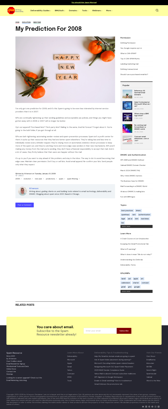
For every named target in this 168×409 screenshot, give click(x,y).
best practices (127, 210)
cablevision (125, 283)
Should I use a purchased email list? (134, 74)
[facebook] (152, 406)
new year (37, 22)
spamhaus (125, 214)
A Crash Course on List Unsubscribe (134, 239)
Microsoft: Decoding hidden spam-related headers (114, 363)
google (137, 287)
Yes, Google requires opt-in (131, 48)
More (108, 10)
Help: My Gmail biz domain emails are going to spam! (114, 356)
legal (123, 219)
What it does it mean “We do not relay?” (136, 254)
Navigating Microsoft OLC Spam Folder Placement (113, 367)
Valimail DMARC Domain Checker (133, 165)
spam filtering (73, 179)
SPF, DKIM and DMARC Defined (132, 160)
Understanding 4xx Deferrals (131, 260)
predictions (51, 179)
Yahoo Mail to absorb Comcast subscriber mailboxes (115, 374)
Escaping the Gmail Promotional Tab (134, 244)
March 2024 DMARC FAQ (130, 170)
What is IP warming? (128, 249)
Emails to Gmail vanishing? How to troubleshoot (113, 381)
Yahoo (69, 370)
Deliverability (72, 356)
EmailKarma (150, 360)
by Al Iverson (11, 358)
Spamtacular (151, 374)
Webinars (96, 10)
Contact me (11, 371)
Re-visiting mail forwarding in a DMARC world (140, 127)
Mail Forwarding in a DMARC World (133, 186)
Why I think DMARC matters (131, 176)
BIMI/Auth (59, 10)
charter (136, 283)
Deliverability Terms (128, 265)
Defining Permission (128, 43)
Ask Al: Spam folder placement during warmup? (112, 360)
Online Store (11, 369)
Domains (73, 10)
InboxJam (150, 363)
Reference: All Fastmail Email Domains (139, 93)
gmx (129, 287)
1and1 (123, 279)
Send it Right (151, 370)
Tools (84, 10)
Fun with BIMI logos (127, 197)
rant (134, 214)
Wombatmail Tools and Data (17, 366)
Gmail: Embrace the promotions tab (108, 384)
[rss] (158, 406)
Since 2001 (10, 356)
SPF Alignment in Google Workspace (108, 377)
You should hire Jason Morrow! (84, 2)
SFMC (69, 377)
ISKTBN (149, 367)
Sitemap (9, 374)
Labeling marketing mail (129, 64)
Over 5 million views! (14, 361)
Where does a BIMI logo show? (141, 115)
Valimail (149, 377)
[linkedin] (145, 406)
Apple (69, 363)
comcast (145, 283)
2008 (17, 22)
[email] (142, 406)
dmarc (138, 210)
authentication (144, 214)
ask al (130, 219)
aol (129, 279)
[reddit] (148, 406)
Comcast (70, 374)
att (142, 279)
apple (136, 279)
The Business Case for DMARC (132, 181)
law (122, 223)
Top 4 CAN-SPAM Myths (130, 59)
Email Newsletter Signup (15, 364)
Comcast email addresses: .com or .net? (141, 139)
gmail (123, 287)
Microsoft (71, 360)
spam (62, 179)
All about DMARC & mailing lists (132, 191)
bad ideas (145, 219)
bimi (136, 219)
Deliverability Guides (40, 10)
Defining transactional (129, 69)
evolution (26, 22)
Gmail (69, 367)
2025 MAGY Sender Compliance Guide (109, 370)
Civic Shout (150, 356)
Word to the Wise (153, 381)
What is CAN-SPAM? (128, 53)
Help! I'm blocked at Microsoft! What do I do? (142, 104)
